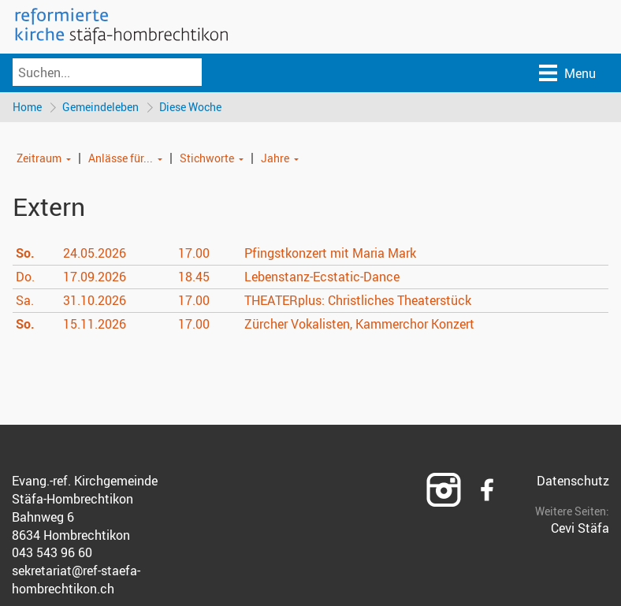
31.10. (94, 300)
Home (27, 106)
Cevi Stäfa (580, 528)
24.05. (94, 253)
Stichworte (207, 158)
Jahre (275, 158)
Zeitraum (39, 158)
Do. (25, 276)
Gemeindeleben (100, 106)
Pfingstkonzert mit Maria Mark (330, 253)
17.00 (194, 253)
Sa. (25, 300)
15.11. (94, 324)
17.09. (94, 276)
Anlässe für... (120, 158)
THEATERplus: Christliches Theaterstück (357, 300)
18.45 (194, 276)
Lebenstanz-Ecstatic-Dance (322, 276)
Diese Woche (190, 106)
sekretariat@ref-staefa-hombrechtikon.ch (76, 579)
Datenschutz (573, 480)
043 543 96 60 (52, 552)
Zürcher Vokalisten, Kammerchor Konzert (359, 324)
